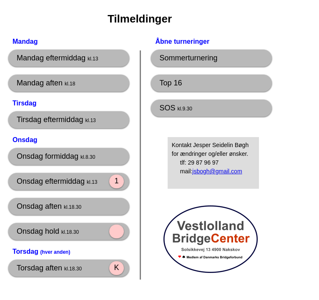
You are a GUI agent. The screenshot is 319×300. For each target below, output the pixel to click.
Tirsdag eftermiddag (56, 119)
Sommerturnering (188, 58)
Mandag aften (46, 83)
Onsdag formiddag (56, 156)
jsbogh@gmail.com (217, 171)
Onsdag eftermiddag (57, 181)
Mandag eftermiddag (57, 58)
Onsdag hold (48, 231)
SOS (175, 108)
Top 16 (170, 83)
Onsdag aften (49, 206)
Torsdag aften (49, 268)
